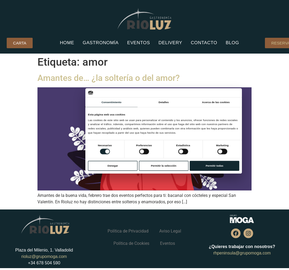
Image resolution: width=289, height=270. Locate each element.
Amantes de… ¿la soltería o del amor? (108, 78)
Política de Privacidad (128, 231)
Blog (232, 42)
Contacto (204, 42)
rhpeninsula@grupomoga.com (242, 253)
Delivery (170, 42)
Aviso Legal (170, 231)
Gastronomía (101, 42)
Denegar (112, 165)
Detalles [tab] (163, 102)
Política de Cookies (131, 243)
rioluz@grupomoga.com (44, 256)
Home (67, 42)
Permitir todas (214, 165)
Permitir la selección (163, 165)
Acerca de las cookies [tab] (215, 102)
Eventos (138, 42)
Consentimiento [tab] (111, 102)
